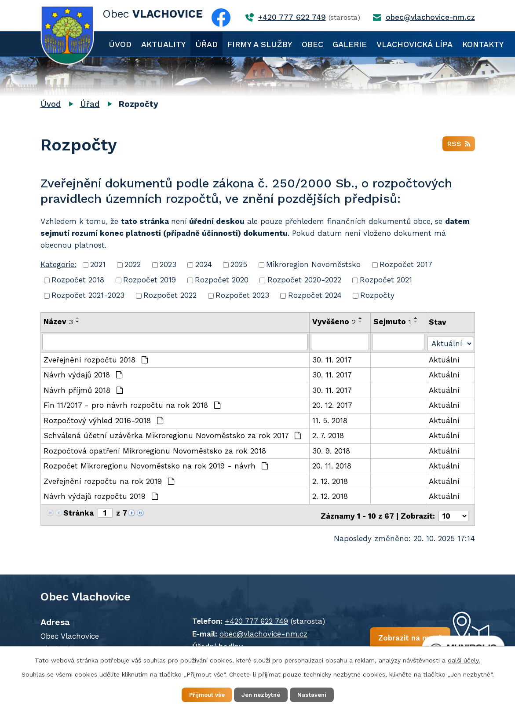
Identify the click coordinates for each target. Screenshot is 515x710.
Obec (312, 44)
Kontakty (483, 44)
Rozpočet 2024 (315, 295)
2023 (168, 264)
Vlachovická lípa (414, 44)
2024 (203, 264)
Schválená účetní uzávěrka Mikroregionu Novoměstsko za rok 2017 (173, 434)
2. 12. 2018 (330, 480)
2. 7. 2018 (328, 434)
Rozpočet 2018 (77, 279)
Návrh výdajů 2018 (83, 373)
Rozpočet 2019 (149, 279)
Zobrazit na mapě (389, 636)
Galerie (349, 44)
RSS (458, 145)
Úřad (206, 44)
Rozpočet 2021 (386, 279)
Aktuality (163, 44)
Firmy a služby (259, 44)
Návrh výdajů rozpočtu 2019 (101, 494)
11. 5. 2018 (330, 419)
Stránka (78, 511)
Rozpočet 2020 (221, 279)
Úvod (120, 44)
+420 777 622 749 (246, 617)
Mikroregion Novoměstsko (313, 264)
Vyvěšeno (334, 321)
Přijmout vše (200, 694)
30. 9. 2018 (332, 449)
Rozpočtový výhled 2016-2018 (104, 419)
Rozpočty (377, 295)
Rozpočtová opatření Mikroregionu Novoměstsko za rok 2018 (155, 449)
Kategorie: (58, 264)
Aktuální (444, 358)
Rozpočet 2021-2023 (87, 295)
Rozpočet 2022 (170, 295)
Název (58, 321)
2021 (98, 264)
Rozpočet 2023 (242, 295)
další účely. (464, 658)
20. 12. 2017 (333, 403)
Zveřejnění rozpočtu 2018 (96, 358)
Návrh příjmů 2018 (84, 388)
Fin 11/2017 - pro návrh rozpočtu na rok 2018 (132, 403)
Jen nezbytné (262, 694)
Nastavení (319, 694)
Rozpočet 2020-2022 (304, 279)
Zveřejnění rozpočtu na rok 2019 (109, 480)
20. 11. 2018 (332, 464)
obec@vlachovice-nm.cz (253, 630)
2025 (238, 264)
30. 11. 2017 (332, 358)
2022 (132, 264)
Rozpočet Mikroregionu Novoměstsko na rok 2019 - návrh (156, 464)
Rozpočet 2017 (406, 264)
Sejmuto (393, 321)
